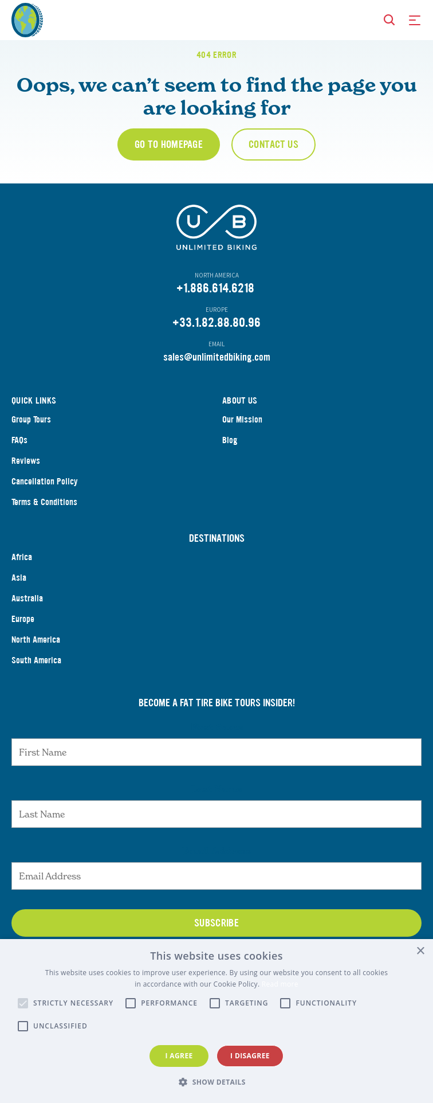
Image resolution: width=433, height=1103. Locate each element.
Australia (27, 611)
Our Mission (242, 432)
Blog (230, 453)
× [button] (420, 951)
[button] (216, 1082)
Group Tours (31, 432)
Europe (22, 631)
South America (36, 673)
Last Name (216, 801)
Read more (280, 984)
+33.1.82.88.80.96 (216, 335)
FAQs (19, 453)
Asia (18, 590)
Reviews (25, 473)
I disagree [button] (250, 1056)
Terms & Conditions (44, 515)
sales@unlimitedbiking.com (216, 370)
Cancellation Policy (44, 494)
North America (35, 652)
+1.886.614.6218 (215, 300)
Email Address (216, 863)
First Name (217, 739)
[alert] (216, 1021)
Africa (21, 570)
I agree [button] (178, 1056)
